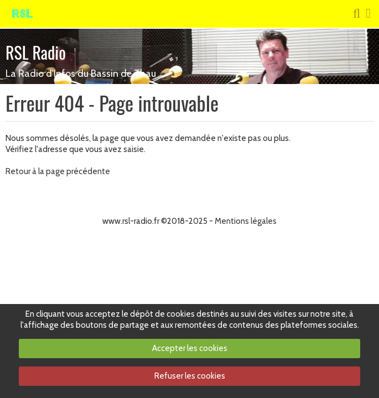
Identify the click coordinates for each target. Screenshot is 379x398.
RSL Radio (36, 52)
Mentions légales (246, 221)
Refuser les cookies (189, 376)
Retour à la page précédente (58, 171)
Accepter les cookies (189, 348)
